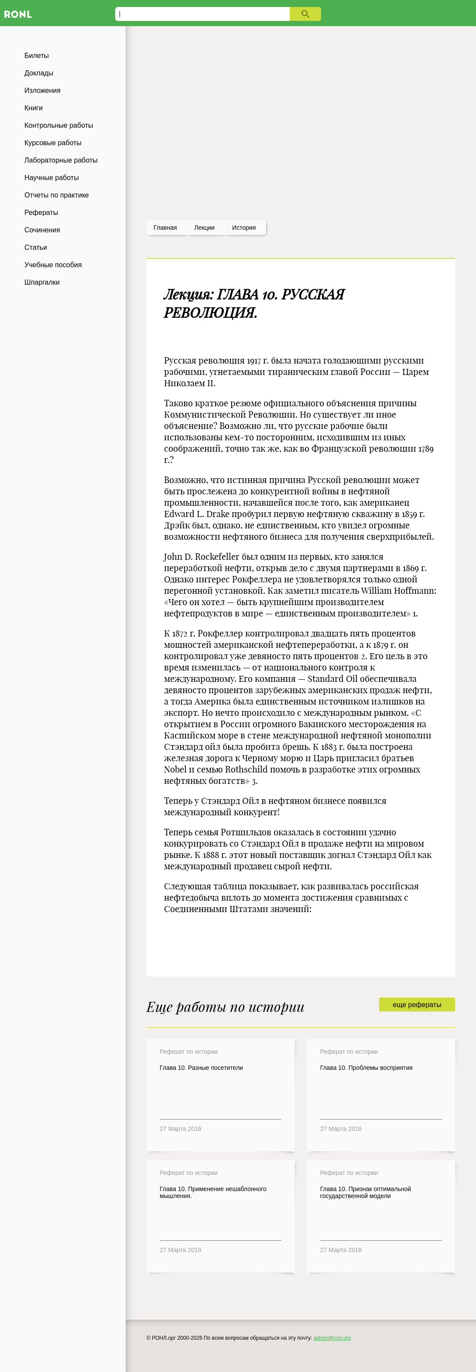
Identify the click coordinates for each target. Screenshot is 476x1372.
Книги (33, 108)
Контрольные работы (58, 125)
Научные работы (51, 177)
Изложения (42, 90)
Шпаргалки (42, 282)
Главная (165, 227)
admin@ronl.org (332, 1338)
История (244, 227)
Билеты (36, 55)
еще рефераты (417, 1004)
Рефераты (41, 212)
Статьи (35, 247)
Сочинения (42, 230)
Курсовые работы (53, 142)
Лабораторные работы (61, 160)
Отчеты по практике (56, 195)
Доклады (38, 73)
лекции (204, 227)
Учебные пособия (53, 265)
